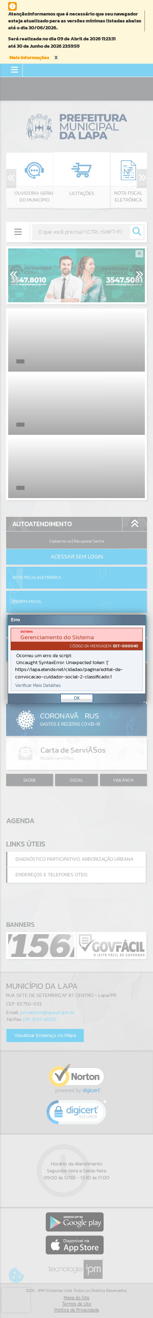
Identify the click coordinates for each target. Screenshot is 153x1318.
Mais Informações (29, 57)
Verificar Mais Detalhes (38, 685)
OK (77, 698)
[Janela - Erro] (77, 659)
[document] (76, 659)
